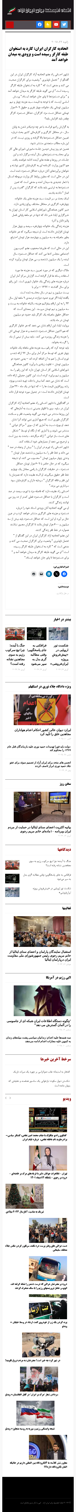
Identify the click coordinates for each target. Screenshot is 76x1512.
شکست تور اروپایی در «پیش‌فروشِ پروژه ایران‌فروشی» (58, 654)
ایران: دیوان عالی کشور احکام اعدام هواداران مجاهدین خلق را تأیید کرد (42, 732)
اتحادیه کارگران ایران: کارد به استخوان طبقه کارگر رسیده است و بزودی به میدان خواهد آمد (38, 54)
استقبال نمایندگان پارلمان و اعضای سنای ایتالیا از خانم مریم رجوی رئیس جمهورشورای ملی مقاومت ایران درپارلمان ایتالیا (39, 956)
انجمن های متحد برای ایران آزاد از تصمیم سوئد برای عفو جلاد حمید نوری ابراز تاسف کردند (40, 764)
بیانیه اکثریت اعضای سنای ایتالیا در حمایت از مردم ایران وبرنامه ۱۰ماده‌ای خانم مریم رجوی (39, 829)
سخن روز (65, 784)
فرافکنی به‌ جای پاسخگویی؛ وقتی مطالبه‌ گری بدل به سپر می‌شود (36, 654)
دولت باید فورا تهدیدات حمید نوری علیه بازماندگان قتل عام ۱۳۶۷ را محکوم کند (39, 748)
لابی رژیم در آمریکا (58, 977)
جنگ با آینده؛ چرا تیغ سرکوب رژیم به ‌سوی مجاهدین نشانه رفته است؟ (15, 654)
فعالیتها (66, 908)
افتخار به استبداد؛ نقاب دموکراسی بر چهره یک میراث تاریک (41, 1073)
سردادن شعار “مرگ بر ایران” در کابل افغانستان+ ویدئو (31, 1394)
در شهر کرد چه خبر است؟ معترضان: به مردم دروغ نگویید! (32, 1360)
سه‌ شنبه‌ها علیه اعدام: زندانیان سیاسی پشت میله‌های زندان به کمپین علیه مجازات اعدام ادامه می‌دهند (38, 1039)
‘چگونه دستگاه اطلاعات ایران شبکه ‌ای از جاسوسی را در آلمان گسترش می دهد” (39, 1023)
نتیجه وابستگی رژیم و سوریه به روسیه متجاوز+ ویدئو (29, 1429)
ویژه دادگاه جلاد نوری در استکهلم (49, 686)
